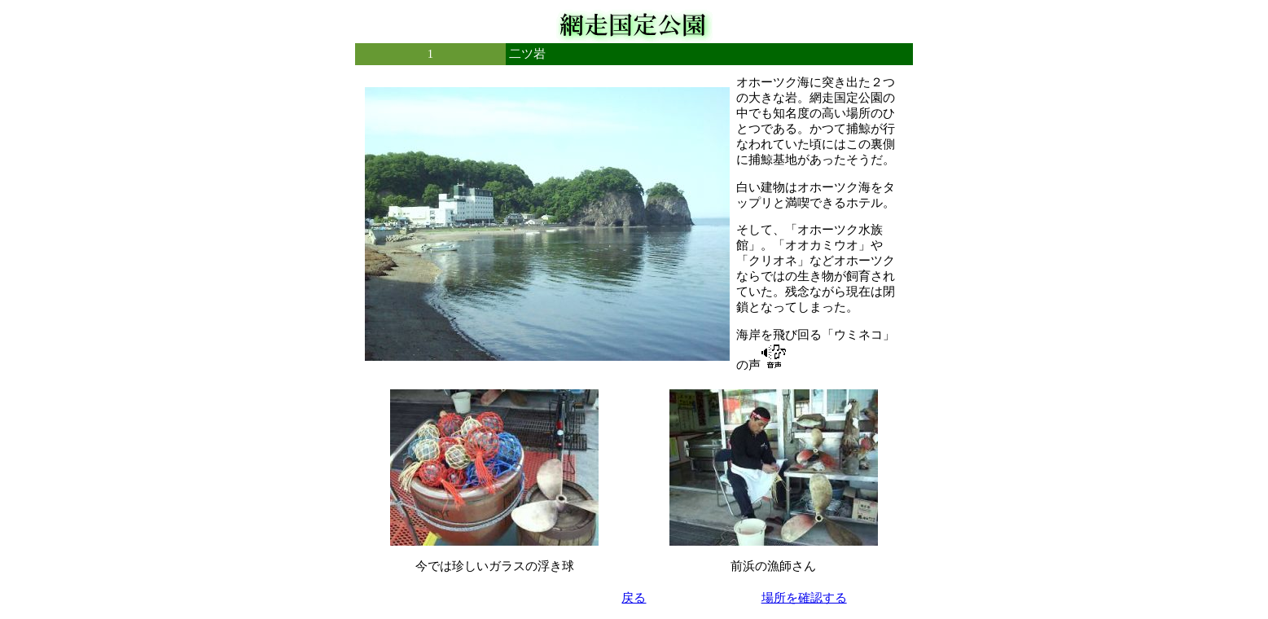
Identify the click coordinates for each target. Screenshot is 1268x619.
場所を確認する (804, 597)
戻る (633, 597)
